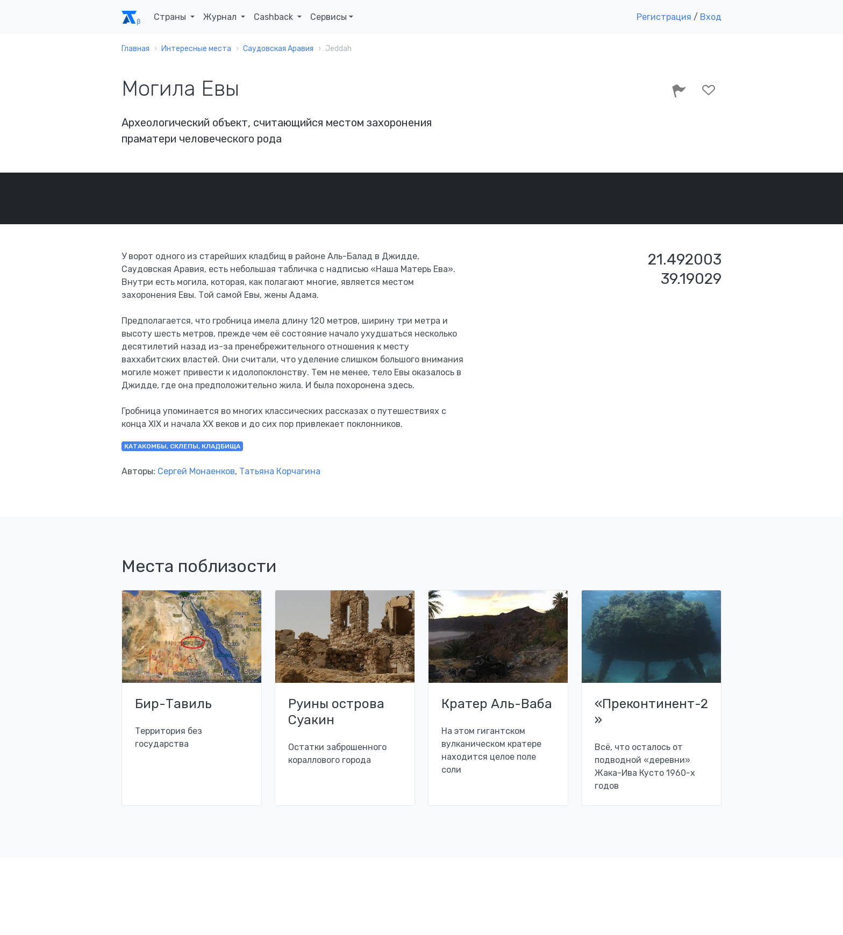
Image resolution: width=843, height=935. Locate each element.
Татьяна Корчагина (279, 471)
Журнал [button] (221, 17)
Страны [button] (171, 17)
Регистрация (664, 17)
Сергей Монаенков (196, 471)
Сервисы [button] (328, 17)
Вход (710, 17)
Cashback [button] (274, 17)
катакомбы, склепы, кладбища (182, 446)
